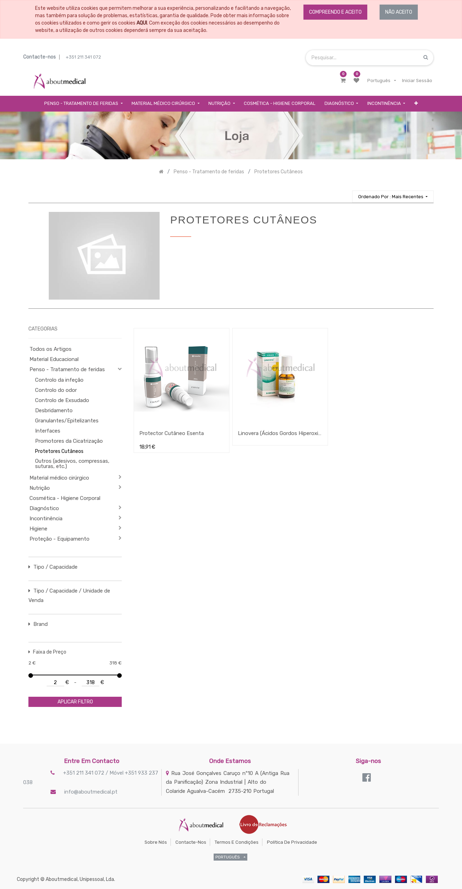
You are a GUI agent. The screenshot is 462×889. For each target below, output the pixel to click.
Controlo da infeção (59, 380)
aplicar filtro (75, 702)
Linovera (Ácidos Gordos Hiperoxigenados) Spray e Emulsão (280, 433)
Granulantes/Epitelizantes (67, 420)
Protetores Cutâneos (59, 451)
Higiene (38, 529)
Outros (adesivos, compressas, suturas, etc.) (72, 463)
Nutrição (39, 488)
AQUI (141, 23)
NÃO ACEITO (398, 12)
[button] (416, 104)
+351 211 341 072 (83, 57)
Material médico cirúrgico (59, 478)
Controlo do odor (56, 390)
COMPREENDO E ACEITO (335, 12)
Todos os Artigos (50, 349)
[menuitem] (279, 104)
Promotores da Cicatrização (69, 441)
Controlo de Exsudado (62, 400)
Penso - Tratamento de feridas (67, 369)
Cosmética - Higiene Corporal (64, 498)
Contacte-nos (190, 842)
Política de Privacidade (292, 842)
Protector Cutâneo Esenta (171, 433)
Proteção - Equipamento (59, 539)
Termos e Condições (237, 842)
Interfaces (47, 431)
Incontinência (45, 518)
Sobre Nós (156, 842)
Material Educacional (54, 359)
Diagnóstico (44, 508)
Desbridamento (54, 410)
